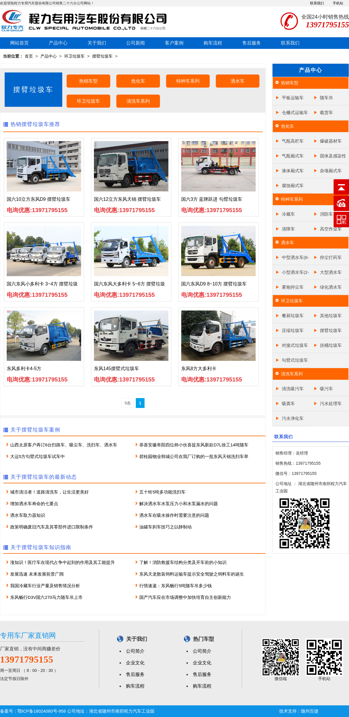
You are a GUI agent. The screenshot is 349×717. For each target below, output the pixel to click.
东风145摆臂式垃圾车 (116, 368)
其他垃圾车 (331, 315)
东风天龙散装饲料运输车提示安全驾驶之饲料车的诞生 (191, 574)
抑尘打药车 (331, 257)
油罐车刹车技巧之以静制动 (165, 526)
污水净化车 (293, 418)
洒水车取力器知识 (27, 515)
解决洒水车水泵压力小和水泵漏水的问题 (178, 503)
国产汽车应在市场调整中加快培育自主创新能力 (185, 597)
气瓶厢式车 (293, 155)
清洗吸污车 (293, 388)
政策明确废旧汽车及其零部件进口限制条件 (51, 526)
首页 (29, 56)
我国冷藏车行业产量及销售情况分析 (45, 585)
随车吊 (326, 97)
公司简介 (135, 651)
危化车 (138, 81)
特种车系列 (188, 81)
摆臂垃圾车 (102, 56)
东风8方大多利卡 (198, 368)
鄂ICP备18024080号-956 (41, 711)
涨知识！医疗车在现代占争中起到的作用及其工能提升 (62, 562)
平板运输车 (293, 97)
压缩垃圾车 (293, 330)
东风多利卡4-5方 (24, 368)
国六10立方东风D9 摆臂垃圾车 (38, 199)
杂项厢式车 (331, 170)
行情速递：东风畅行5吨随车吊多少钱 (175, 585)
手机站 (338, 3)
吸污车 (326, 388)
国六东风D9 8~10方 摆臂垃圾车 (214, 283)
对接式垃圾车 (295, 345)
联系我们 (317, 3)
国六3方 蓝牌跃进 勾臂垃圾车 (211, 199)
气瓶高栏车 (293, 141)
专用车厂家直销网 (28, 635)
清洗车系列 (138, 101)
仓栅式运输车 (295, 112)
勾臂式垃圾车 (295, 360)
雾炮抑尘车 (293, 287)
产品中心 (58, 42)
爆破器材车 (331, 141)
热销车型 (88, 81)
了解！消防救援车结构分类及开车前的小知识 (183, 562)
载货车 (326, 112)
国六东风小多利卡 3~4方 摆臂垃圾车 (42, 285)
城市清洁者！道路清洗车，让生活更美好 (49, 491)
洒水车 (238, 81)
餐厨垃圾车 (293, 315)
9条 (127, 403)
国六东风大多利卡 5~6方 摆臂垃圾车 (129, 285)
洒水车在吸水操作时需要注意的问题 (174, 515)
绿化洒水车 (331, 287)
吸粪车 (288, 403)
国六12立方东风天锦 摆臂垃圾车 (127, 199)
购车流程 (213, 42)
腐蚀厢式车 (293, 185)
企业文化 (135, 662)
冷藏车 (288, 214)
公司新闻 (135, 42)
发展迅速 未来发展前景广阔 (37, 574)
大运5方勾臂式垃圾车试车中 (37, 456)
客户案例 (174, 42)
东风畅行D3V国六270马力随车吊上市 (46, 597)
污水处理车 (331, 403)
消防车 (326, 214)
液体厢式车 (293, 170)
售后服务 (251, 42)
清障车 (288, 228)
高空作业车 (331, 228)
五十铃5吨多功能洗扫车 (162, 491)
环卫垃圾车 (74, 56)
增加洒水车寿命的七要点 (34, 503)
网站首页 (19, 42)
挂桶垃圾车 (331, 345)
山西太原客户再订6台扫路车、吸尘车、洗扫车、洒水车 (63, 444)
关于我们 (97, 42)
